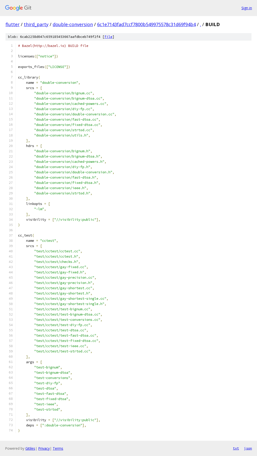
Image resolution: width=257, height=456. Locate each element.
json (248, 448)
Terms (58, 448)
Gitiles (30, 448)
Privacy (44, 448)
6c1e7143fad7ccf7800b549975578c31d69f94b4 (146, 24)
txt (236, 448)
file (108, 37)
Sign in (246, 8)
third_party (36, 24)
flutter (13, 24)
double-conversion (73, 24)
